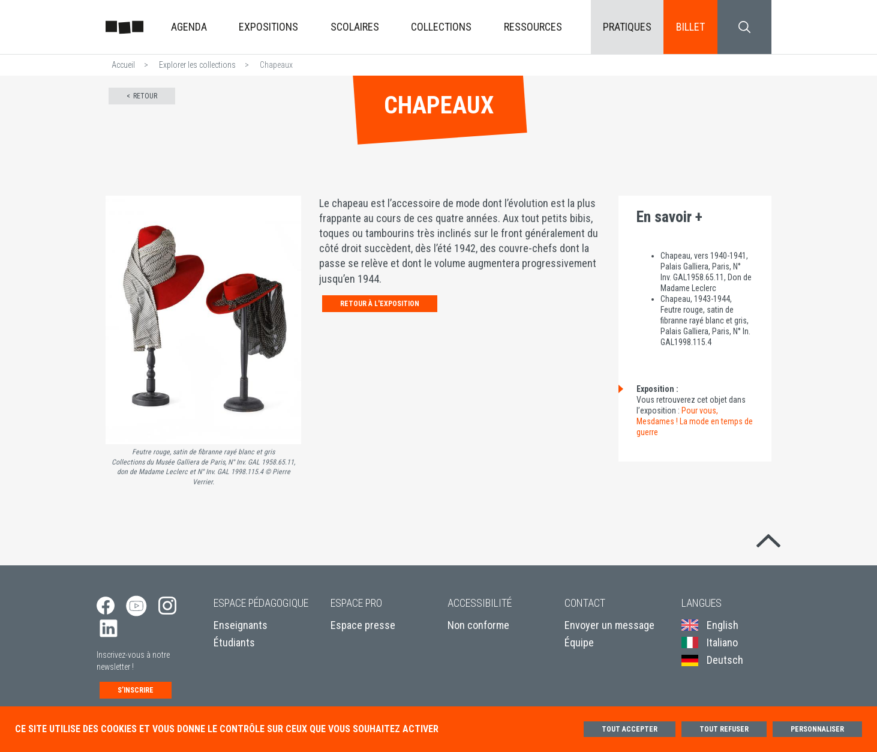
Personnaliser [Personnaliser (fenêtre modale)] (817, 729)
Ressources (533, 26)
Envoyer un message (609, 625)
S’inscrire (136, 690)
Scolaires (355, 26)
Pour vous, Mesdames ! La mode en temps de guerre (694, 421)
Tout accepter (629, 729)
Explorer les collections (197, 65)
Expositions (268, 26)
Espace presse (363, 625)
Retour (145, 96)
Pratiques (627, 26)
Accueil (123, 65)
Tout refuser (724, 729)
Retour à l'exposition (379, 303)
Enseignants (241, 625)
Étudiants (234, 642)
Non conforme (478, 625)
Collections (441, 26)
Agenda (189, 26)
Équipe (579, 642)
